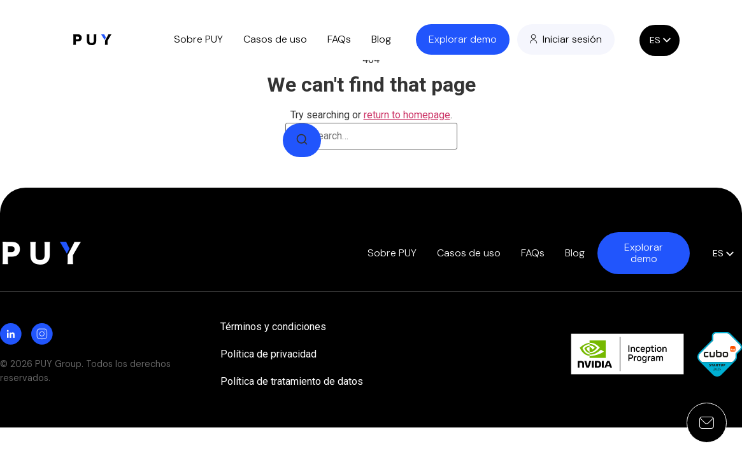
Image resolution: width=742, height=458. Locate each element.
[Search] (302, 140)
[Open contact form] (707, 423)
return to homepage (407, 115)
